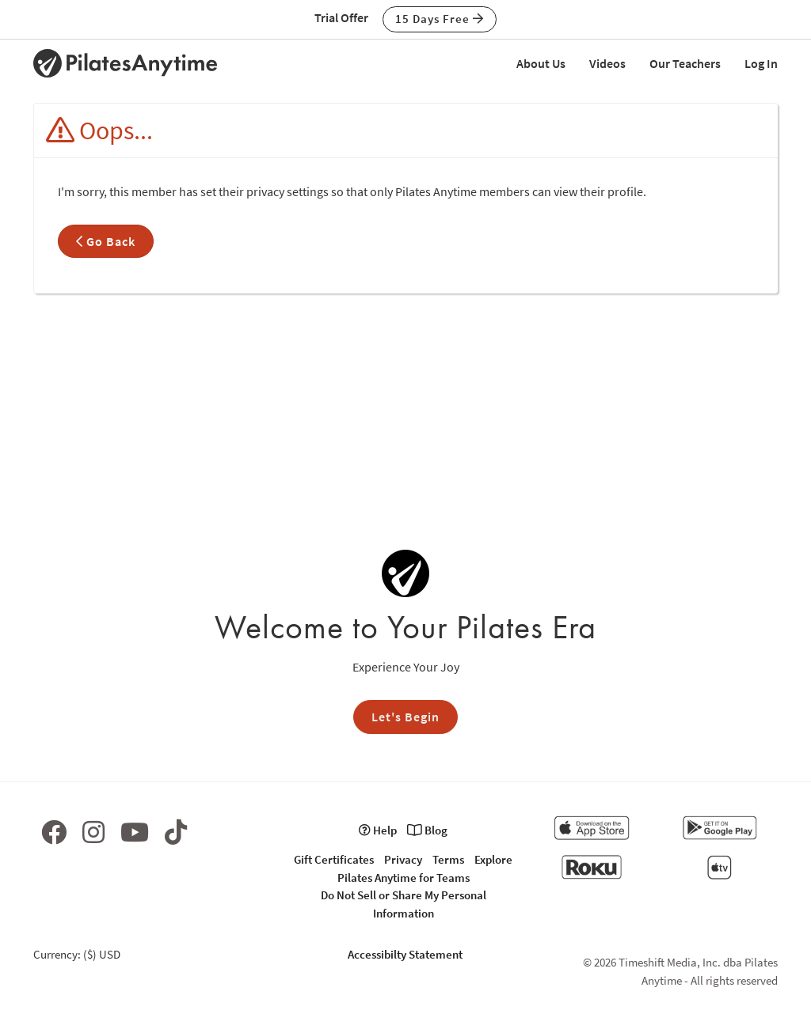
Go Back (105, 241)
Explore (493, 859)
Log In (761, 63)
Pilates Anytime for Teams (403, 877)
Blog (427, 830)
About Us (540, 63)
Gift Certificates (334, 859)
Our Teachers (685, 63)
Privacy (403, 859)
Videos (607, 63)
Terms (448, 859)
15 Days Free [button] (439, 18)
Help (378, 830)
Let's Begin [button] (405, 716)
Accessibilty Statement (405, 954)
